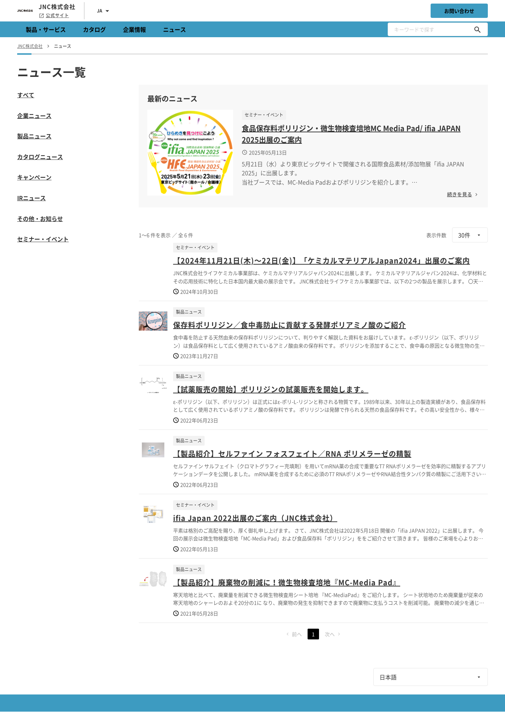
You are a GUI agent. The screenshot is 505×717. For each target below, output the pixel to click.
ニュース (174, 29)
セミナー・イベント (43, 239)
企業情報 (134, 29)
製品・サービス (46, 29)
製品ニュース (34, 136)
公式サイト (54, 15)
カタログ (94, 29)
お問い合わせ (459, 10)
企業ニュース (34, 115)
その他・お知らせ (40, 218)
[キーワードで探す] (477, 29)
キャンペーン (34, 177)
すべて (25, 94)
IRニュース (31, 197)
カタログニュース (40, 156)
